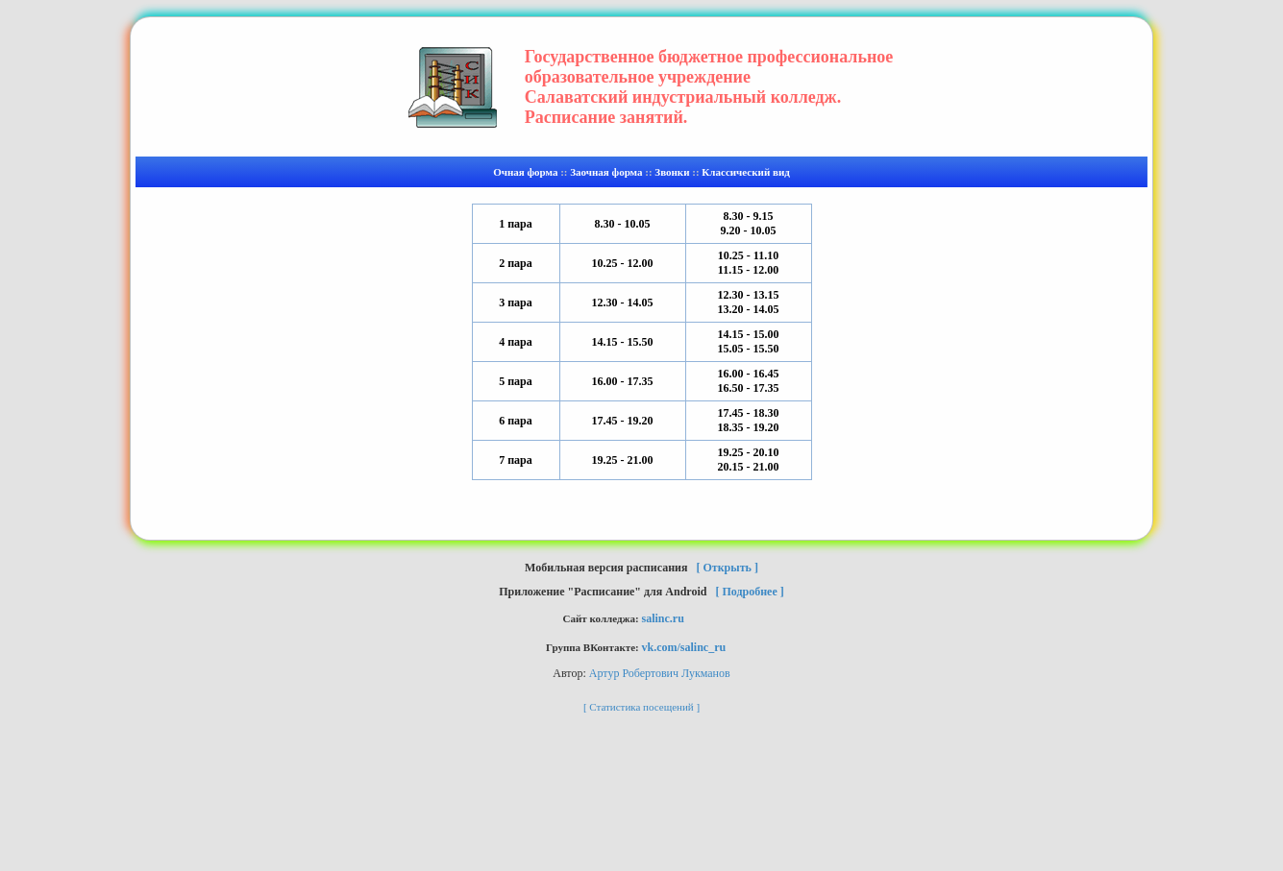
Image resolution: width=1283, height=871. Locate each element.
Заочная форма (606, 172)
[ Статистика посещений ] (641, 707)
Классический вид (745, 172)
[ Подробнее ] (749, 591)
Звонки (671, 172)
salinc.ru (663, 618)
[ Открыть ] (726, 567)
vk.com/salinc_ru (684, 647)
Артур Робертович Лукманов (659, 673)
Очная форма (525, 172)
